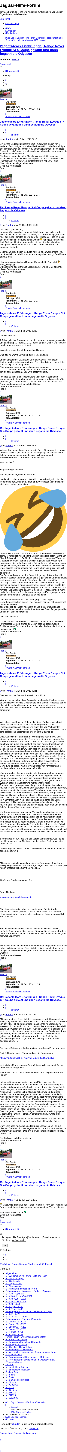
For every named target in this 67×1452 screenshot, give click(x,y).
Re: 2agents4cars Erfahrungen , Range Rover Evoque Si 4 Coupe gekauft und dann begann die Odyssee (32, 429)
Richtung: (14, 1240)
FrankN (15, 59)
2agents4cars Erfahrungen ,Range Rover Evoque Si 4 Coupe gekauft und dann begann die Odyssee (32, 123)
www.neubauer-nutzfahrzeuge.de (16, 897)
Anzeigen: (15, 1237)
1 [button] (6, 83)
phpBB (15, 1424)
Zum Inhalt (5, 19)
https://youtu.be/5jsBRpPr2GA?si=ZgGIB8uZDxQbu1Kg (27, 1058)
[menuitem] (8, 28)
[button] (5, 80)
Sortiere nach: (45, 1237)
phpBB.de (33, 1428)
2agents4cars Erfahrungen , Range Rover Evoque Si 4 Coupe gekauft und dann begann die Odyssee (32, 49)
